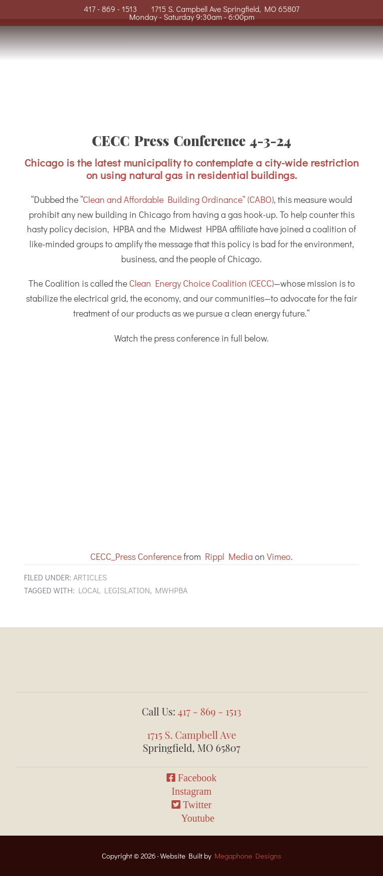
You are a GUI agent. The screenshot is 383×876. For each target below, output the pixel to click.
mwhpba (171, 590)
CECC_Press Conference (136, 556)
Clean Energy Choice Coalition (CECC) (201, 283)
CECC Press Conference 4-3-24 (191, 141)
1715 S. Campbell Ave (191, 734)
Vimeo (279, 556)
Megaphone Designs (247, 856)
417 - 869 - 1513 (110, 9)
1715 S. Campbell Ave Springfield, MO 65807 (225, 9)
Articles (90, 577)
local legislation (114, 590)
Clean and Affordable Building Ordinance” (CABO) (178, 199)
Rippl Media (229, 556)
